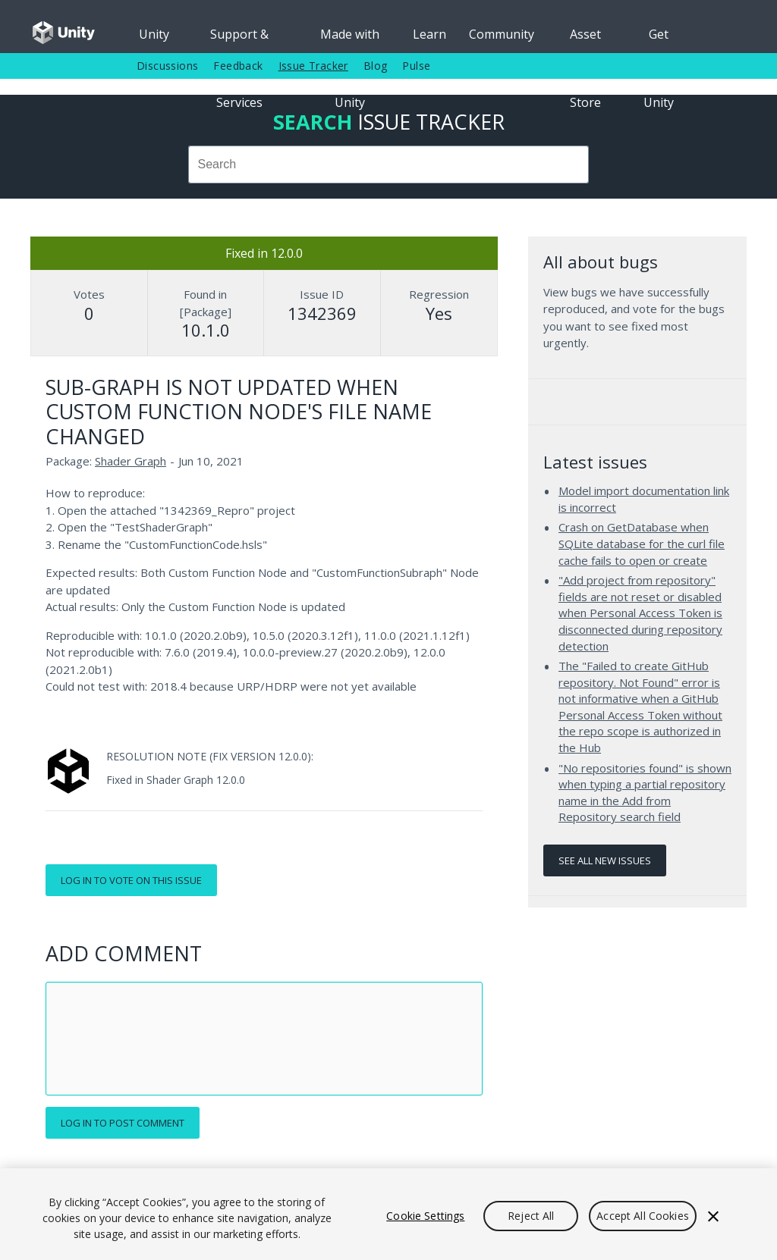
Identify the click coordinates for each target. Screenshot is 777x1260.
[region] (388, 1214)
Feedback (238, 65)
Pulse (416, 65)
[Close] (713, 1216)
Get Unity (658, 39)
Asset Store (585, 39)
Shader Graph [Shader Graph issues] (130, 461)
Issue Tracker (313, 65)
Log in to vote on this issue (131, 880)
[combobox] (388, 164)
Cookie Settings (425, 1215)
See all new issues (604, 860)
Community (501, 34)
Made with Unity (349, 39)
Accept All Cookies (642, 1215)
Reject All (531, 1215)
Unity (154, 34)
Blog (375, 65)
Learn (429, 34)
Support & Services (239, 39)
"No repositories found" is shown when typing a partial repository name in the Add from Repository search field (644, 792)
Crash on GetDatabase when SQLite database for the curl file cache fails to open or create (641, 543)
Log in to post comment (122, 1123)
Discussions (167, 65)
